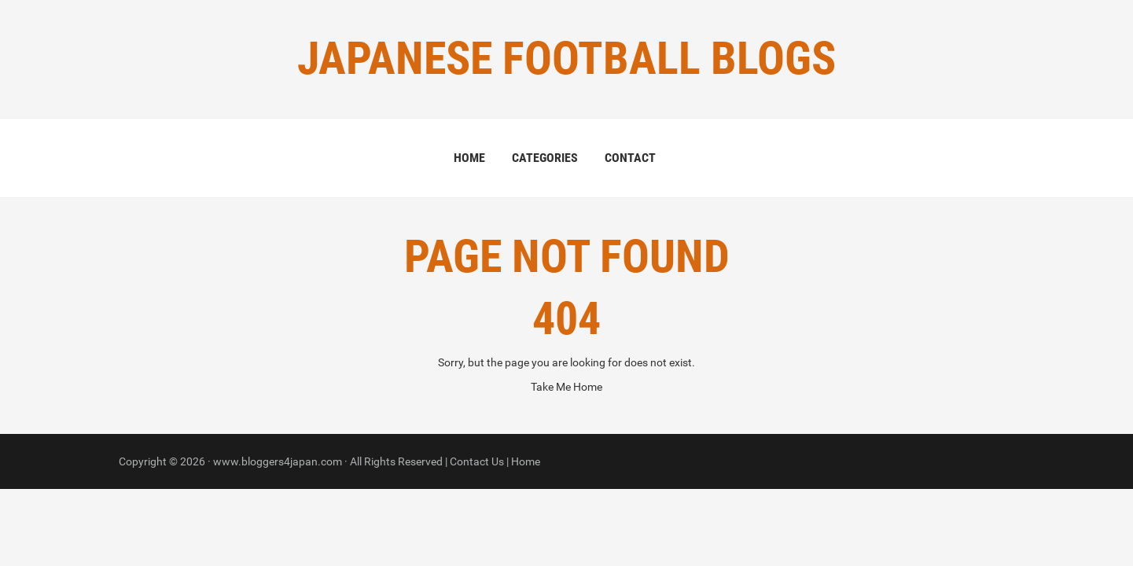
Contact (630, 157)
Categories (545, 157)
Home (469, 157)
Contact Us (477, 461)
